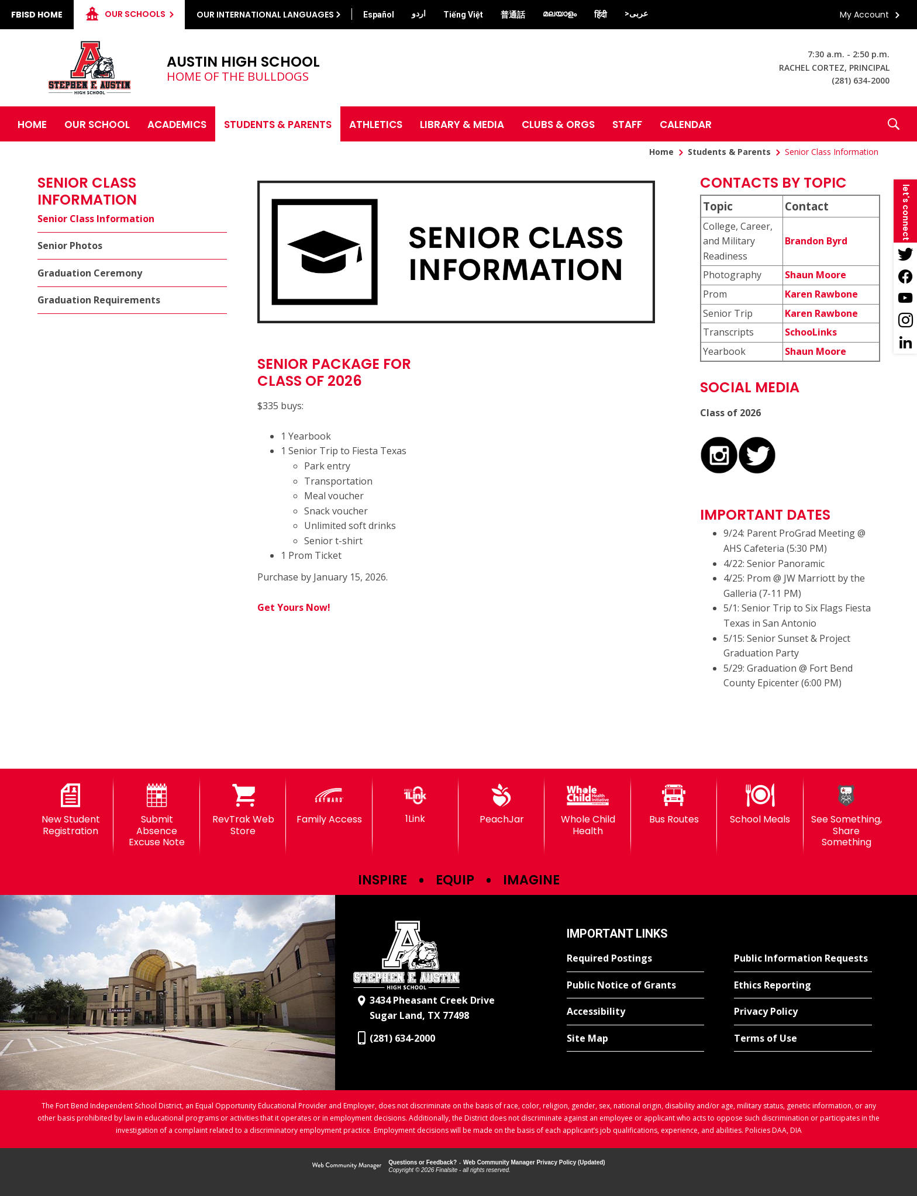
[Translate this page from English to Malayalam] (559, 13)
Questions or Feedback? (422, 1162)
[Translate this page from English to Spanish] (378, 14)
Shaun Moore (815, 274)
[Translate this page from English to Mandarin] (513, 14)
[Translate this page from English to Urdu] (419, 13)
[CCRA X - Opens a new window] (757, 470)
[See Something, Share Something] (846, 815)
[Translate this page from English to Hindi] (600, 14)
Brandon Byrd (816, 240)
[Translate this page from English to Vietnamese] (463, 14)
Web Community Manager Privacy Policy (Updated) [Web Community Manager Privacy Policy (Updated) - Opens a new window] (534, 1162)
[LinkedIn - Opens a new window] (905, 342)
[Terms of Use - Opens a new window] (803, 1038)
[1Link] (415, 804)
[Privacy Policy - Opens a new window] (803, 1011)
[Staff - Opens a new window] (627, 123)
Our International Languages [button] (265, 14)
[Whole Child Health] (587, 810)
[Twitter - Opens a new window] (905, 253)
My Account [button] (864, 14)
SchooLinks (811, 332)
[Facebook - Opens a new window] (905, 275)
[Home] (32, 123)
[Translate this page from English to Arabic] (636, 13)
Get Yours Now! (293, 607)
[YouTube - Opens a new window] (905, 298)
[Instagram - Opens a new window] (905, 320)
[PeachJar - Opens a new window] (501, 804)
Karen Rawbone (821, 294)
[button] (893, 123)
